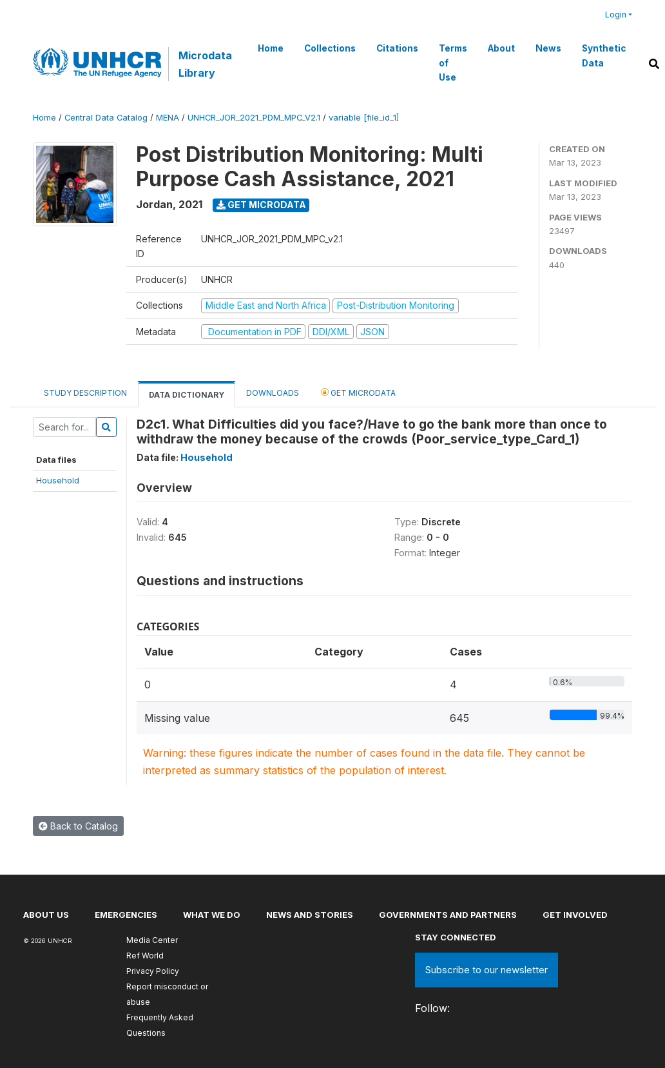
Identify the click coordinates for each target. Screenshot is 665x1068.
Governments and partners (448, 914)
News (548, 48)
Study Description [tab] (85, 393)
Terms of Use (453, 63)
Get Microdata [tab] (358, 392)
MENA (167, 117)
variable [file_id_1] (364, 117)
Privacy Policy (152, 971)
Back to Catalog (78, 825)
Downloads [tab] (272, 393)
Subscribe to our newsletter (486, 970)
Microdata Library (205, 64)
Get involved (575, 914)
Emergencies (126, 914)
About (501, 48)
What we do (211, 914)
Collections (330, 48)
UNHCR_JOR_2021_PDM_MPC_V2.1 (254, 117)
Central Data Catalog (106, 117)
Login (615, 14)
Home (271, 48)
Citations (397, 48)
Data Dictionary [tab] (186, 395)
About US (46, 914)
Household (57, 480)
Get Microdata (261, 204)
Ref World (145, 955)
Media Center (152, 940)
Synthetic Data (604, 55)
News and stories (309, 914)
